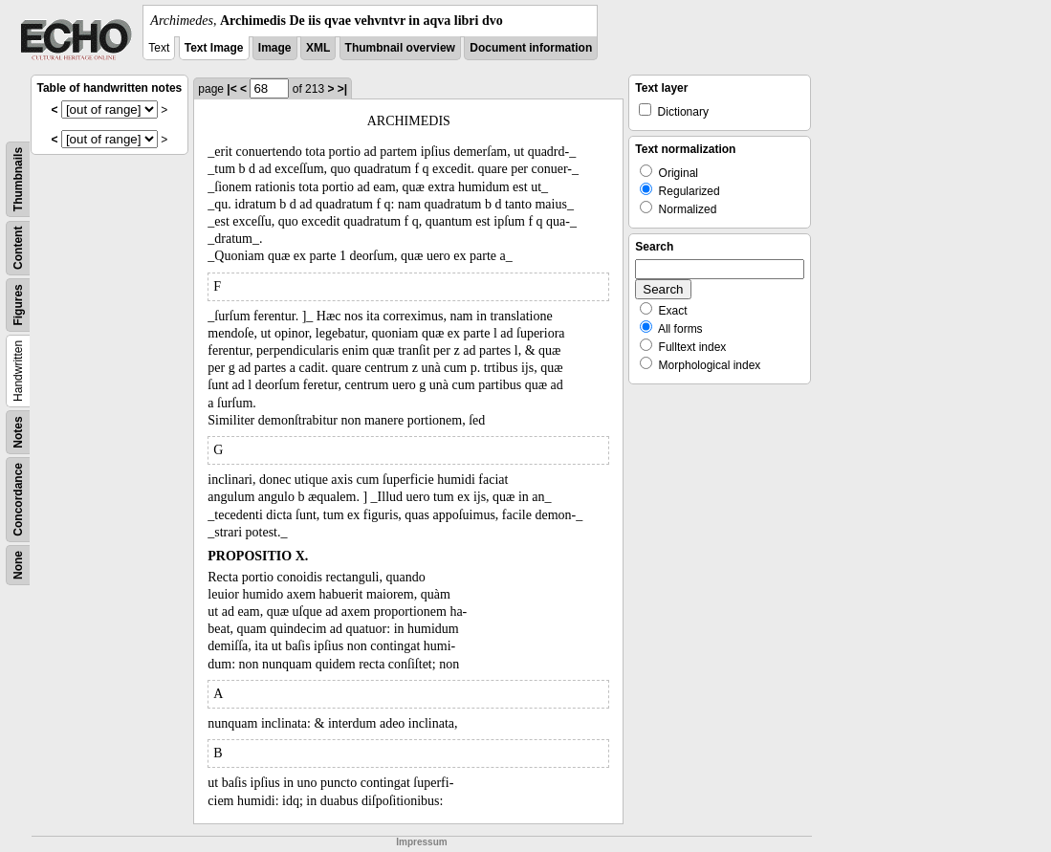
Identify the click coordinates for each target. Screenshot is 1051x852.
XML (318, 48)
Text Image (214, 48)
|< (231, 89)
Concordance (18, 499)
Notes (18, 432)
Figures (18, 304)
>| (342, 89)
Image (275, 48)
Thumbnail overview (400, 48)
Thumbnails (18, 179)
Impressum (421, 842)
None (18, 565)
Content (18, 248)
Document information (531, 48)
